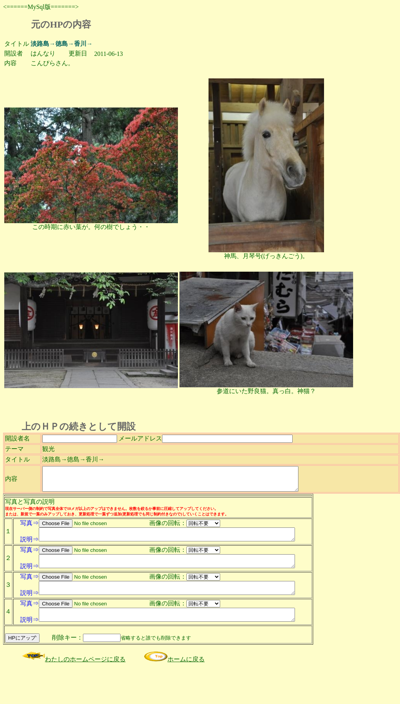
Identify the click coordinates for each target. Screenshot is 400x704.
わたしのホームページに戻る (74, 696)
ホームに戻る (174, 696)
